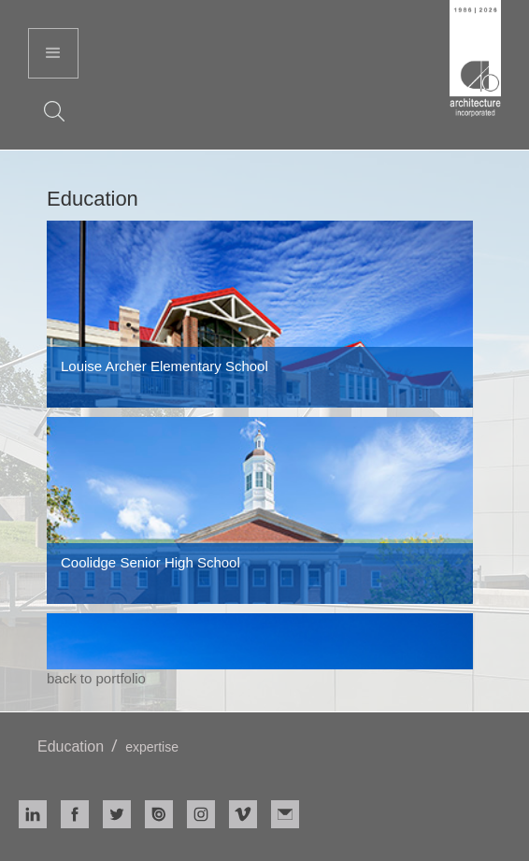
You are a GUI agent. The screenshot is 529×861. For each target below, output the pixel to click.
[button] (53, 53)
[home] (475, 61)
